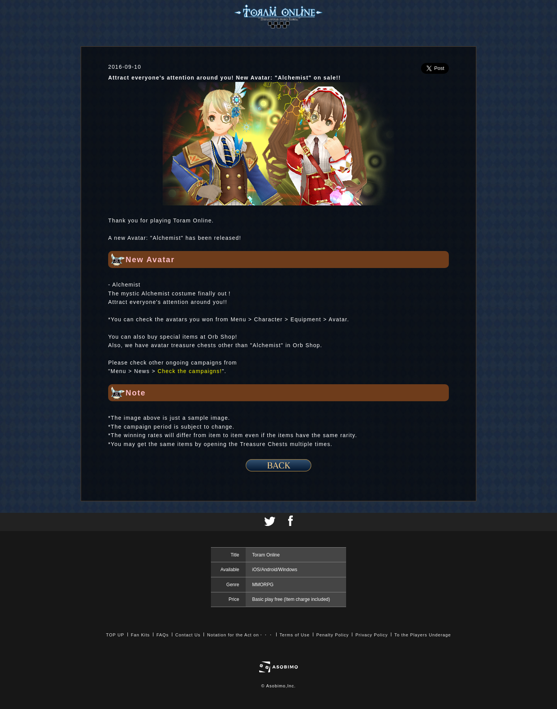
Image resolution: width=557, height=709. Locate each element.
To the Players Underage (422, 635)
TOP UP (115, 635)
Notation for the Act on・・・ (240, 635)
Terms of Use (295, 635)
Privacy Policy (371, 635)
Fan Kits (140, 635)
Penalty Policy (332, 635)
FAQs (162, 635)
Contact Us (187, 635)
